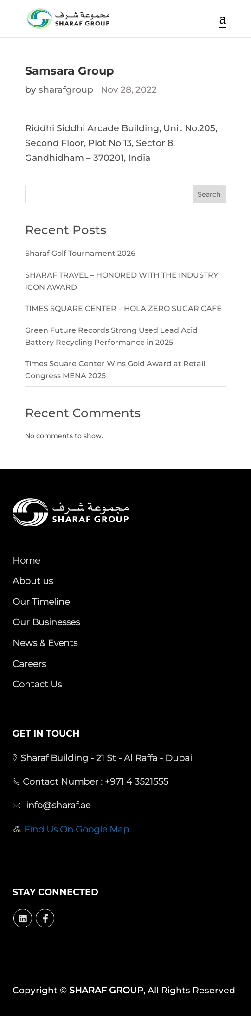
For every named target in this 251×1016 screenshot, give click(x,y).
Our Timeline (41, 601)
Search (209, 194)
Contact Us (37, 684)
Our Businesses (46, 622)
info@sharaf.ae (57, 805)
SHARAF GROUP (106, 990)
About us (33, 580)
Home (26, 560)
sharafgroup (66, 89)
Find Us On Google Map (76, 829)
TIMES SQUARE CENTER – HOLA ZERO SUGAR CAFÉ (123, 308)
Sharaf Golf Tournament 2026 (80, 253)
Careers (29, 663)
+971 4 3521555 (135, 781)
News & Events (45, 642)
